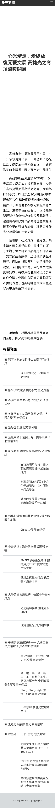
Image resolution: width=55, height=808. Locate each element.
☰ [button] (52, 3)
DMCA (15, 800)
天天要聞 (8, 3)
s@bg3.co (38, 800)
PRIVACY (26, 800)
